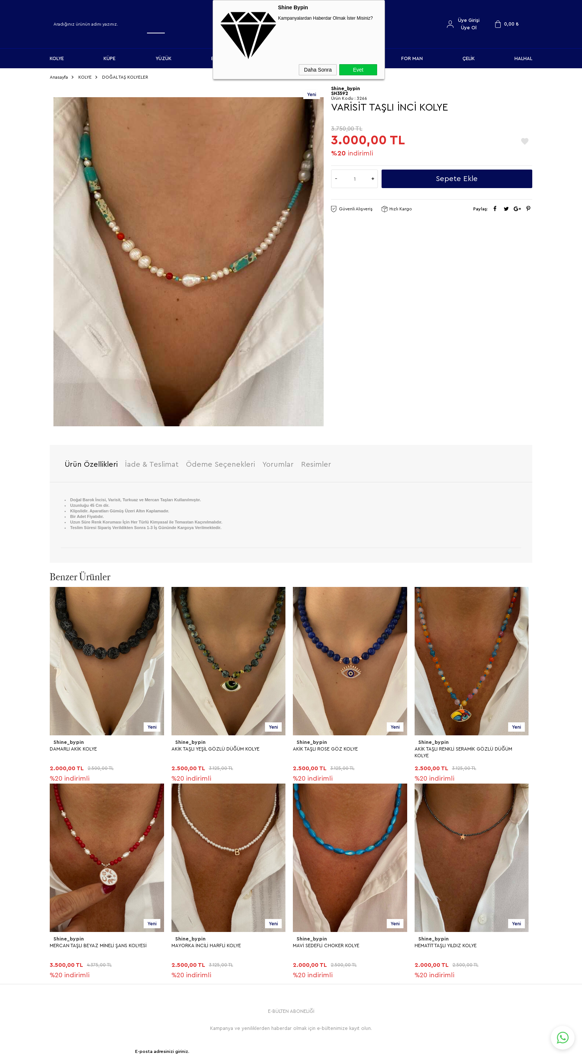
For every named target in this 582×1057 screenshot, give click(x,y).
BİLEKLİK (62, 933)
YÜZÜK (163, 58)
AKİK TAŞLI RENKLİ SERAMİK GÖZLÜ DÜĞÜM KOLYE (341, 749)
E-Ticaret (271, 1047)
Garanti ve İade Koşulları (201, 933)
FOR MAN (412, 58)
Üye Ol (469, 27)
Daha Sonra (318, 70)
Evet (358, 70)
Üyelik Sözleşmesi (194, 909)
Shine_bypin (67, 739)
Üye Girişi (469, 20)
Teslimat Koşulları (193, 896)
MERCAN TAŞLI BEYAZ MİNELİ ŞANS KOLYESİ (463, 745)
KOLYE (57, 58)
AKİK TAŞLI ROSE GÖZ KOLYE (203, 745)
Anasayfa (305, 896)
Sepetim (304, 945)
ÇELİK (468, 58)
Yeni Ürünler (308, 909)
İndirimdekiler (310, 921)
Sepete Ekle (457, 176)
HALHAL (523, 58)
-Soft (253, 1047)
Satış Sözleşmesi (192, 921)
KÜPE (109, 58)
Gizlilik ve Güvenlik (195, 945)
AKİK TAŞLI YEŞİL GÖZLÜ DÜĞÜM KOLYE (94, 745)
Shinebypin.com (320, 1027)
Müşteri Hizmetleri (315, 933)
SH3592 (339, 90)
